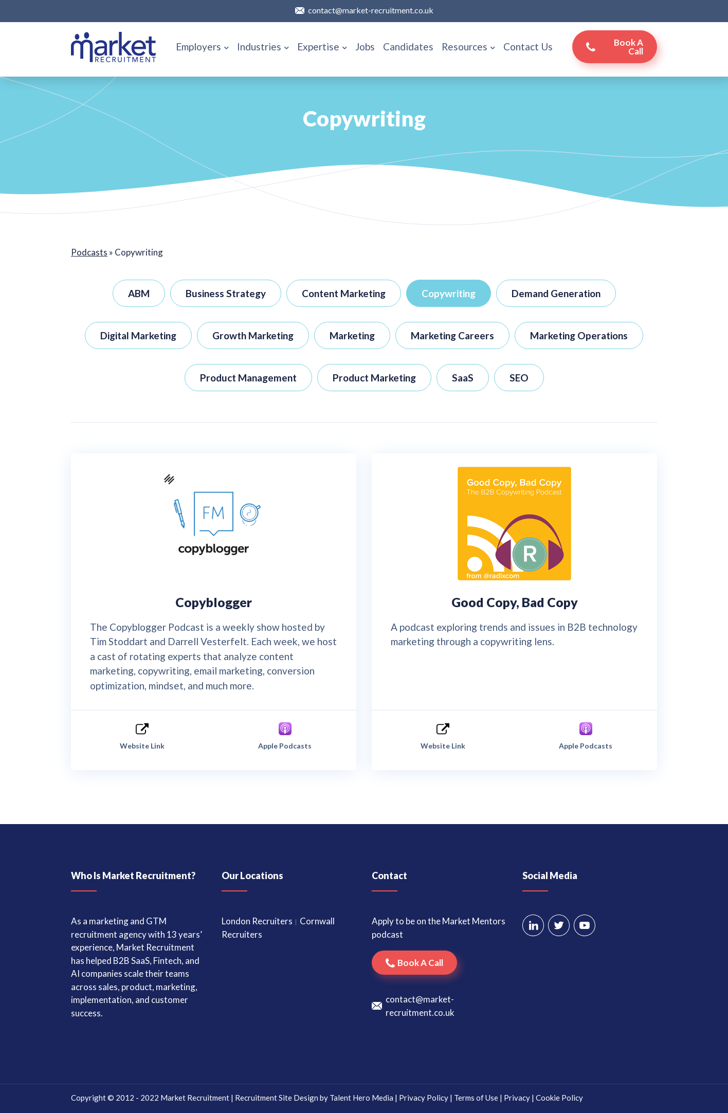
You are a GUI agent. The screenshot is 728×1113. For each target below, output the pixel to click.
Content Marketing (344, 293)
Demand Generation (556, 293)
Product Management (248, 378)
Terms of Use (476, 1097)
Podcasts (89, 252)
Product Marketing (374, 378)
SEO (519, 378)
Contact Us (528, 46)
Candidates (408, 46)
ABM (139, 293)
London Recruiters (257, 921)
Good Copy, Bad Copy (514, 602)
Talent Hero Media (361, 1097)
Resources (468, 46)
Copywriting (449, 293)
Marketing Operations (579, 335)
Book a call (628, 47)
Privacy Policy (423, 1097)
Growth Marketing (253, 335)
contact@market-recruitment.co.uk (370, 10)
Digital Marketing (138, 335)
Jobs (365, 46)
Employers (202, 46)
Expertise (322, 46)
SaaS (463, 378)
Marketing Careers (452, 335)
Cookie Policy (559, 1097)
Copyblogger (213, 602)
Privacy (517, 1097)
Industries (263, 46)
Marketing (352, 335)
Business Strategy (226, 293)
